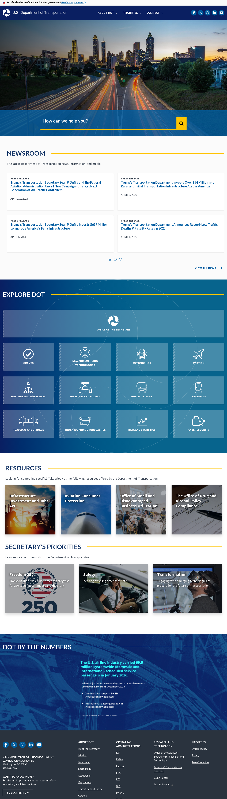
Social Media (85, 768)
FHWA (119, 759)
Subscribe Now (18, 792)
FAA (118, 752)
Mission (82, 755)
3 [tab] (120, 259)
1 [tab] (110, 259)
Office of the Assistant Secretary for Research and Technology (169, 756)
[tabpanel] (115, 215)
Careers (82, 795)
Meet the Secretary (89, 748)
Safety (195, 755)
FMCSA (120, 766)
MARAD (120, 792)
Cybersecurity (199, 748)
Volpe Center (161, 778)
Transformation (200, 762)
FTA (118, 779)
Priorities (130, 13)
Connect (153, 13)
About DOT (106, 13)
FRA (118, 772)
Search (181, 123)
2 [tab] (115, 259)
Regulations (84, 782)
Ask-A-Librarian (163, 784)
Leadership (84, 775)
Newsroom (84, 762)
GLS (118, 786)
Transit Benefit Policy (90, 789)
